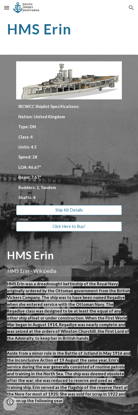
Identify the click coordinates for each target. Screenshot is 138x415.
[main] (69, 29)
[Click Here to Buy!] (69, 226)
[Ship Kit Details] (69, 210)
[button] (6, 7)
